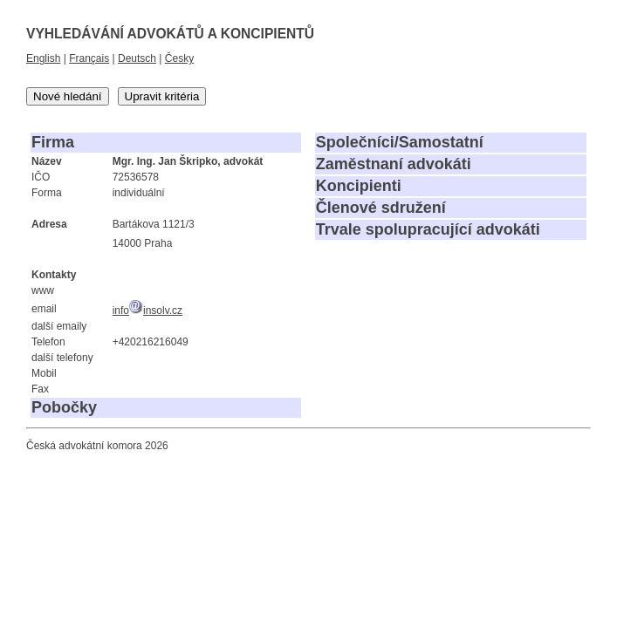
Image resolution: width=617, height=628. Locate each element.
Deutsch (137, 58)
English (43, 58)
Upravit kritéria (162, 96)
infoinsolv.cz (147, 310)
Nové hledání (67, 96)
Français (89, 58)
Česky (179, 58)
